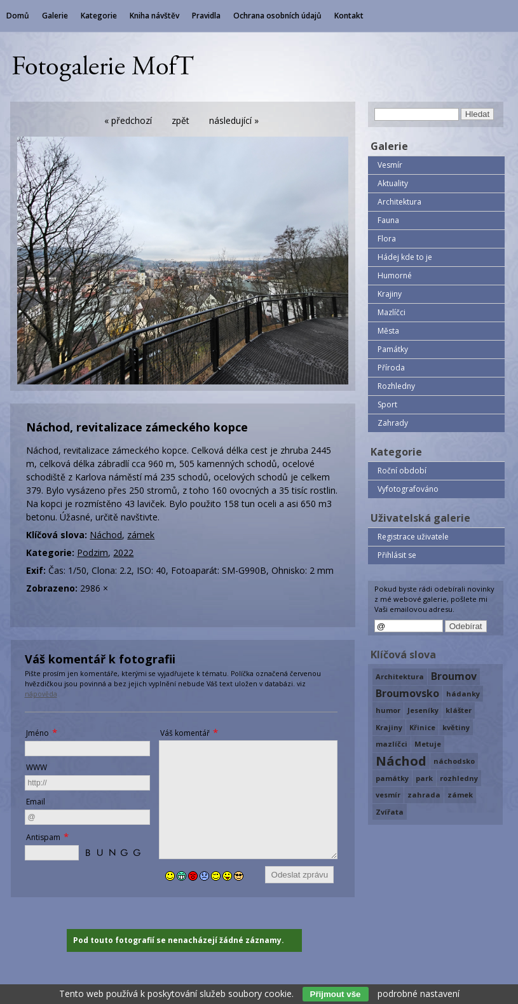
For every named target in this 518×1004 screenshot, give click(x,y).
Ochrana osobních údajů (277, 15)
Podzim (92, 552)
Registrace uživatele (413, 536)
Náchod (106, 535)
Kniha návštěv (154, 15)
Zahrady (393, 422)
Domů (17, 15)
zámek (140, 535)
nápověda (41, 693)
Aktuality (393, 183)
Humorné (395, 275)
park (424, 778)
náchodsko (454, 761)
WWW (36, 767)
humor (388, 710)
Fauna (388, 220)
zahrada (423, 794)
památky (392, 778)
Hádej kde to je (405, 257)
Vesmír (390, 164)
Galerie (55, 15)
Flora (387, 238)
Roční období (402, 470)
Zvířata (390, 812)
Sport (387, 404)
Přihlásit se (397, 555)
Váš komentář (185, 733)
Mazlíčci (392, 312)
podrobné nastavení (419, 993)
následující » (234, 120)
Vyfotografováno (408, 489)
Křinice (422, 727)
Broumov (454, 676)
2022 (123, 552)
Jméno (37, 733)
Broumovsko (407, 693)
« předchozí (128, 120)
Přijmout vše (335, 994)
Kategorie (99, 15)
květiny (456, 727)
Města (388, 330)
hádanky (463, 693)
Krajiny (390, 293)
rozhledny (459, 778)
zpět (180, 120)
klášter (459, 710)
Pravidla (206, 15)
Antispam (43, 837)
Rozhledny (396, 386)
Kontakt (349, 15)
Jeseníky (423, 710)
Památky (393, 349)
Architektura (399, 201)
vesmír (388, 794)
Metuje (427, 744)
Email (35, 801)
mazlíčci (391, 744)
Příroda (391, 367)
